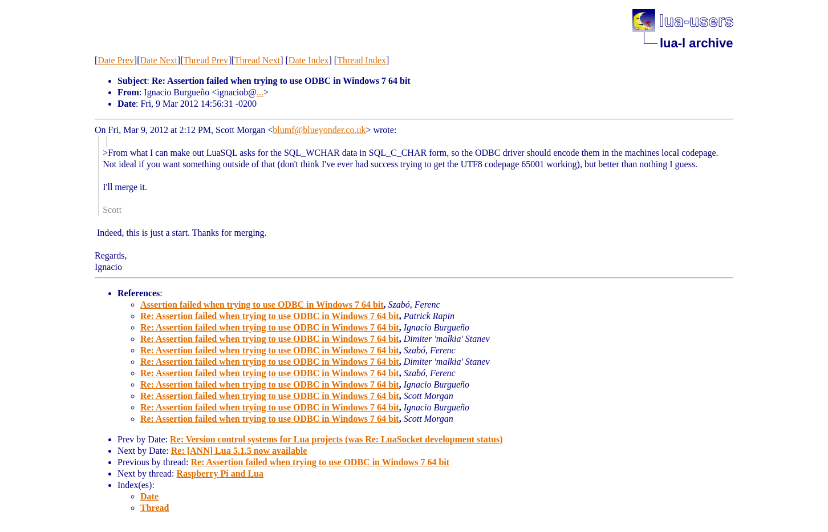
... (260, 92)
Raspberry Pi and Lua (220, 473)
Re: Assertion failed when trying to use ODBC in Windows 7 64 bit (269, 316)
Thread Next (257, 60)
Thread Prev (205, 60)
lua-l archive (696, 43)
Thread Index (361, 60)
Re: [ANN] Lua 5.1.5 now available (239, 451)
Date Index (309, 60)
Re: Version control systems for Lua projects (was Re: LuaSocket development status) (336, 439)
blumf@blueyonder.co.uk (319, 130)
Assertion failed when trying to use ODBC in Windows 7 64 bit (262, 304)
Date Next (158, 60)
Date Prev (116, 60)
